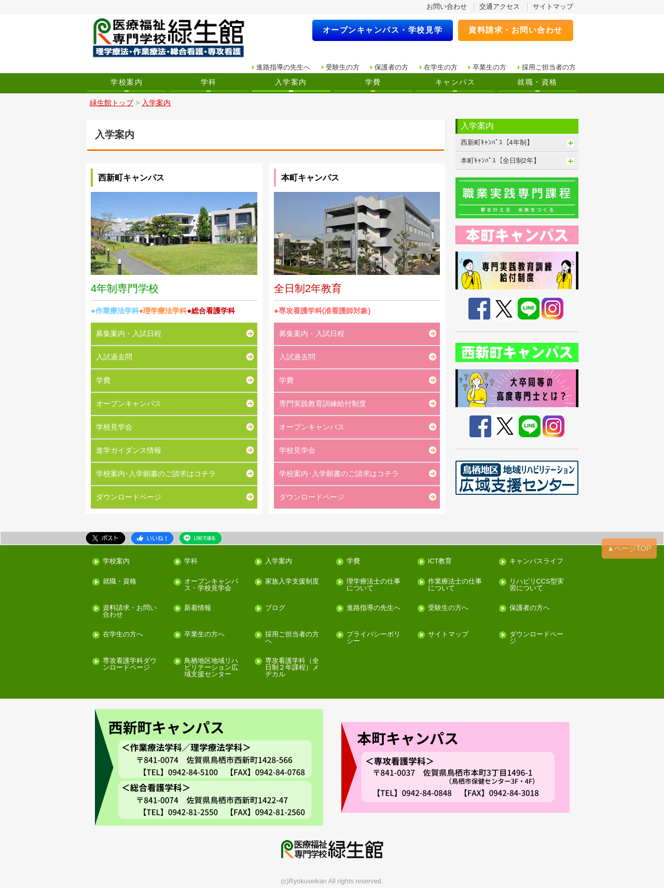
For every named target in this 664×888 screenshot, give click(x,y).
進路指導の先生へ (283, 67)
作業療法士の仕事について (455, 585)
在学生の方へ (123, 634)
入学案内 (291, 82)
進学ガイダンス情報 (128, 450)
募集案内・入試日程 (128, 333)
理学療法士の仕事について (373, 585)
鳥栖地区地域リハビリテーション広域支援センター (211, 667)
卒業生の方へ (204, 634)
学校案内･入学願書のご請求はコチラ (156, 473)
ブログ (275, 608)
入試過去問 (114, 357)
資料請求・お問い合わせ (515, 29)
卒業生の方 (489, 67)
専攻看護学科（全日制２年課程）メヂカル (292, 667)
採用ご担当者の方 (549, 67)
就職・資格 (537, 82)
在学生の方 (441, 67)
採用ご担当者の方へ (292, 638)
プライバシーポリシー (373, 638)
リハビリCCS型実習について (536, 585)
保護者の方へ (529, 608)
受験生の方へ (448, 608)
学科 (209, 82)
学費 (373, 82)
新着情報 (197, 608)
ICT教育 (440, 561)
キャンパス (455, 82)
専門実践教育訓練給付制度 (322, 403)
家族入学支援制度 (292, 581)
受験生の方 (342, 67)
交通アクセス (499, 6)
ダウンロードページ (128, 497)
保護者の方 (391, 67)
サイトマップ (553, 6)
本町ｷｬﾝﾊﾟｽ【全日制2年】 (500, 160)
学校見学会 (114, 427)
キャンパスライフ (536, 561)
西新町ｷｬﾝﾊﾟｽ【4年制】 (497, 142)
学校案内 (126, 82)
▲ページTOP (629, 548)
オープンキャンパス (128, 403)
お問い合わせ (446, 6)
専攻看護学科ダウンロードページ (130, 664)
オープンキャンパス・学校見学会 (211, 585)
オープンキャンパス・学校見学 (383, 29)
